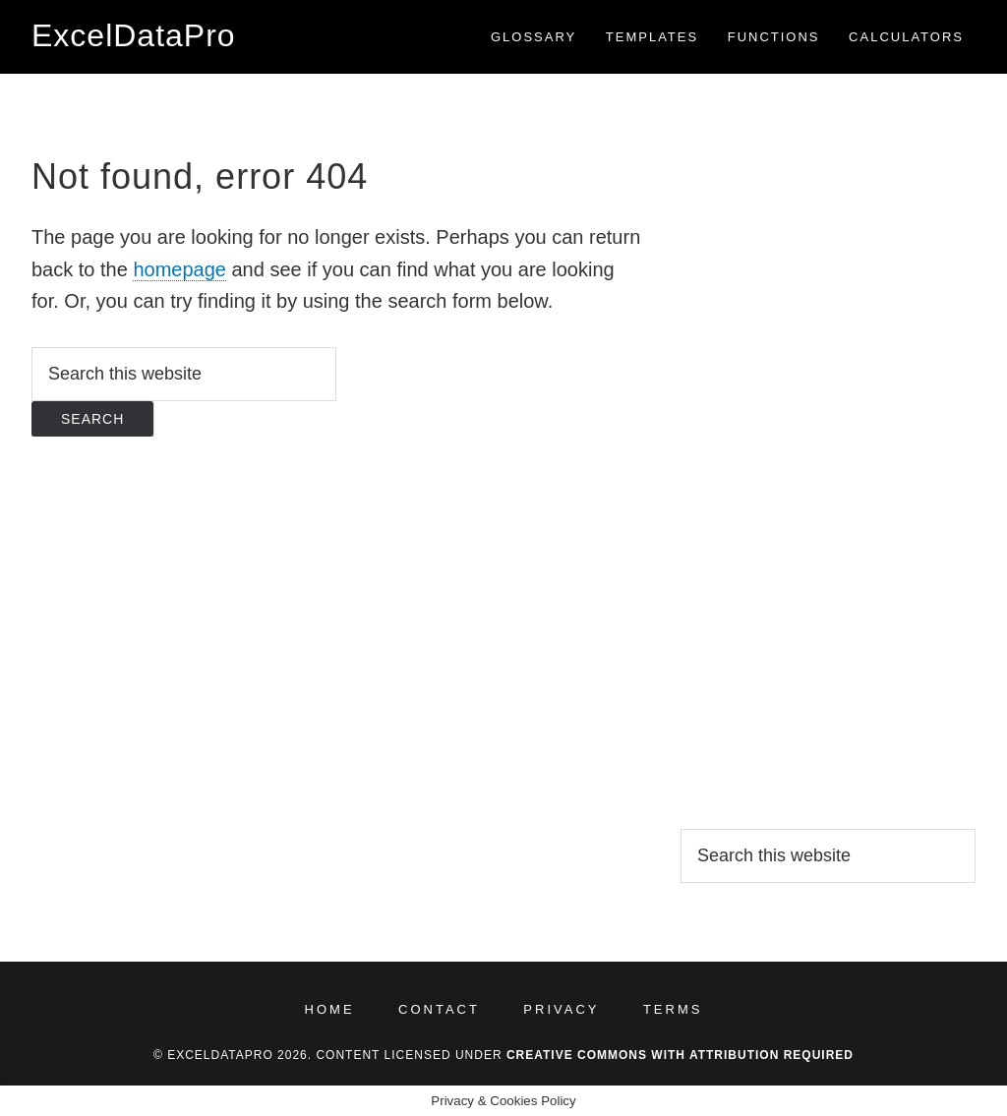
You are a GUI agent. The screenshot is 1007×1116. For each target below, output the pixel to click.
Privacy (561, 1009)
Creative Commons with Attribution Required (680, 1055)
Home (330, 1009)
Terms (673, 1009)
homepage (179, 269)
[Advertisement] (828, 447)
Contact (439, 1009)
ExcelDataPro (133, 35)
